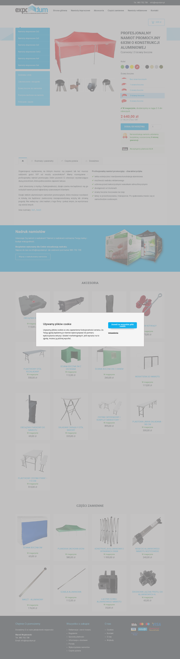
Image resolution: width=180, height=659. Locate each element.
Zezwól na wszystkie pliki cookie (122, 325)
